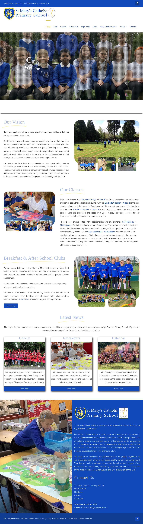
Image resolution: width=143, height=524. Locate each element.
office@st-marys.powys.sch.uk (37, 3)
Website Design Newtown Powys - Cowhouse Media (72, 519)
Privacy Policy (45, 519)
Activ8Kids (23, 299)
